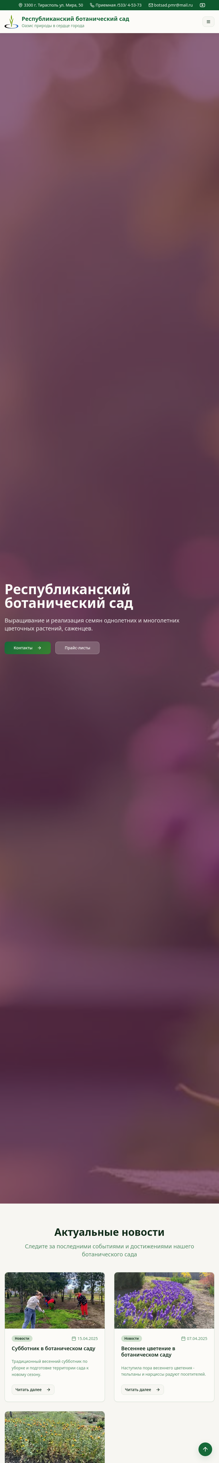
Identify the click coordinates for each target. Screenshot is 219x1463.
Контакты (28, 647)
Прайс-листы (77, 647)
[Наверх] (205, 1449)
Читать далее (33, 1389)
